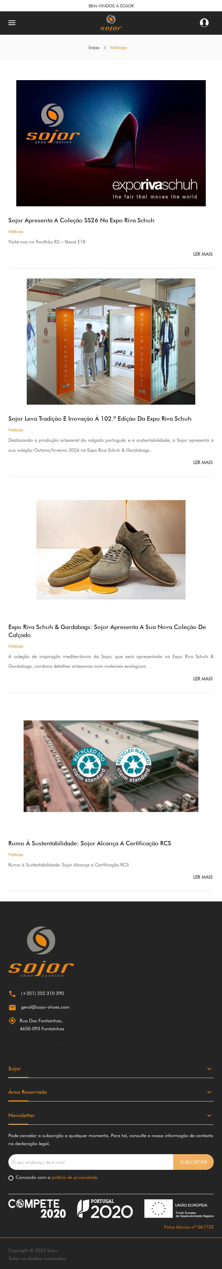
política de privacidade (73, 1177)
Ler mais (203, 254)
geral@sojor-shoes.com (45, 1007)
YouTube (57, 1049)
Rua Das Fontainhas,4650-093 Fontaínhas (42, 1024)
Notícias (15, 231)
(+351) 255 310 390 (42, 993)
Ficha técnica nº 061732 (189, 1227)
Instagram (42, 1049)
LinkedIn (14, 1049)
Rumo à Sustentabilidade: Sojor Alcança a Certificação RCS (89, 843)
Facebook (26, 1049)
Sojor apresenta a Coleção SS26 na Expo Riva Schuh (81, 220)
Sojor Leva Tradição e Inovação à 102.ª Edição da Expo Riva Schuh (100, 418)
